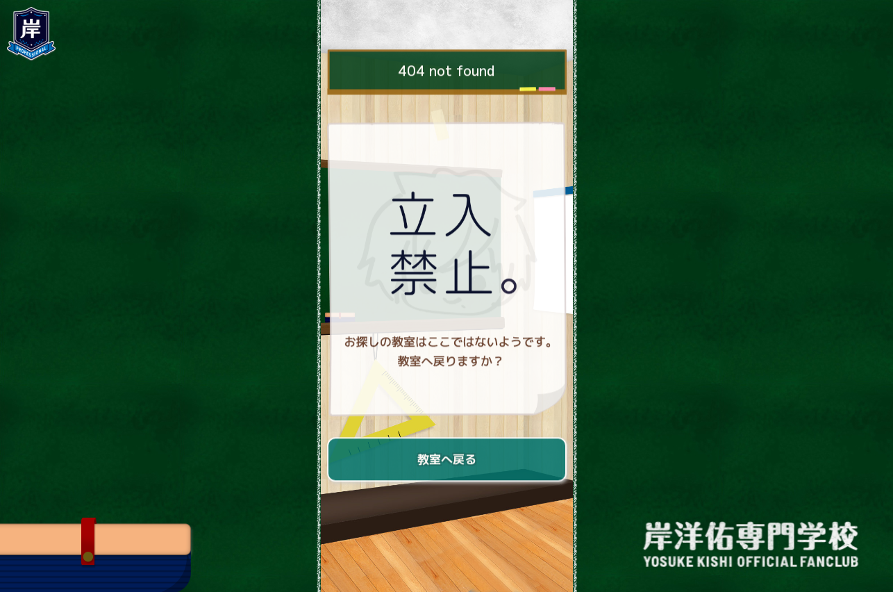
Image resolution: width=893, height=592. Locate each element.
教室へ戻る (446, 460)
